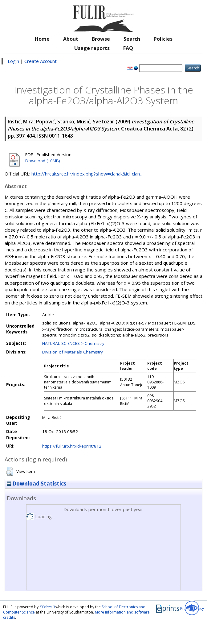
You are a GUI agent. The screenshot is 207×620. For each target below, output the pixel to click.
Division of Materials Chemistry (72, 352)
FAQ (128, 48)
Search (132, 38)
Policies (163, 38)
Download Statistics (36, 483)
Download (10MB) (42, 160)
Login (13, 61)
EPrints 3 (47, 607)
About (70, 38)
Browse (101, 38)
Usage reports (92, 48)
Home (42, 38)
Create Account (40, 61)
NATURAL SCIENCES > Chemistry (73, 343)
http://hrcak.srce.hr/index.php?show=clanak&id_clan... (87, 174)
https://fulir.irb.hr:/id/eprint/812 (71, 446)
